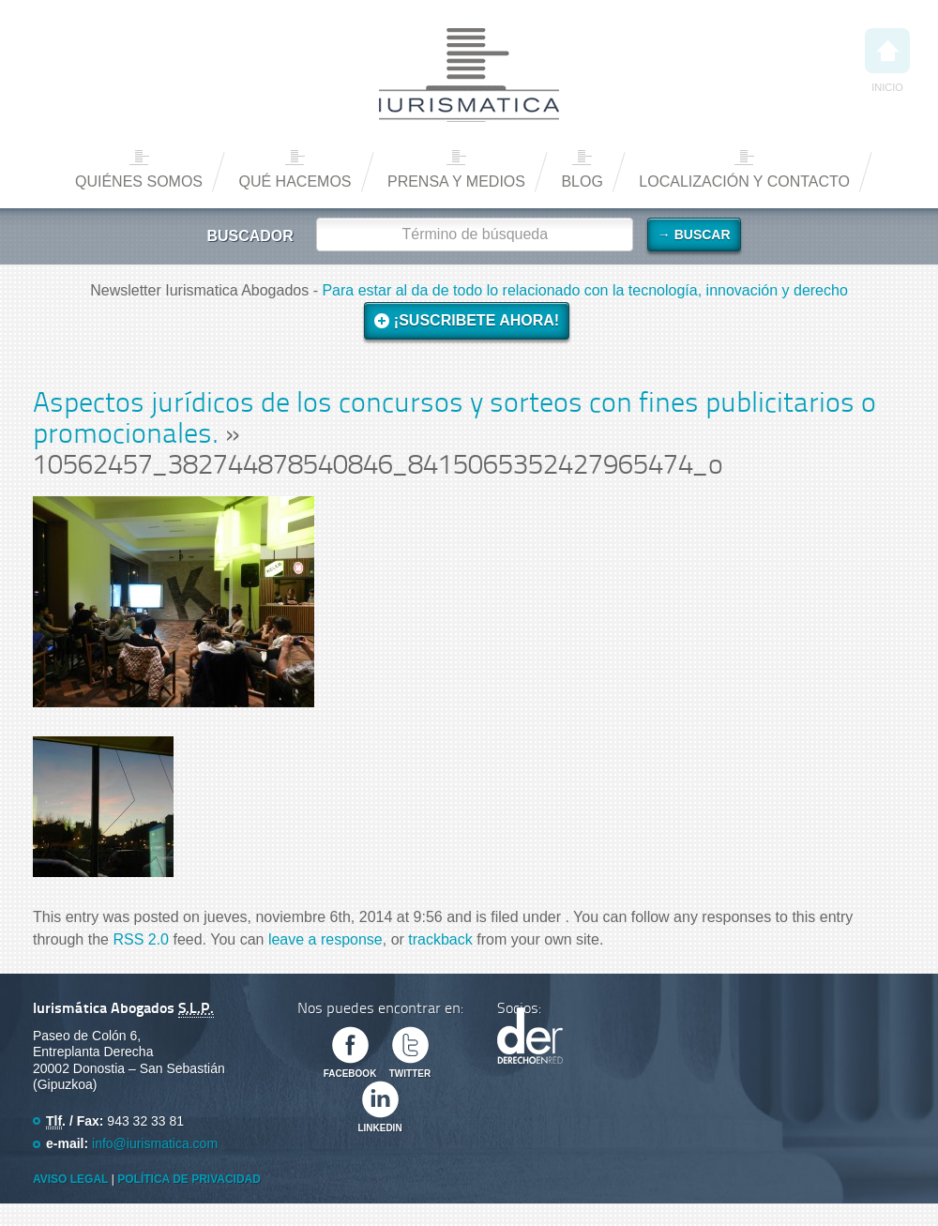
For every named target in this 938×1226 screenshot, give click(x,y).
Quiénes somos (139, 181)
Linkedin (379, 1128)
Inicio (887, 60)
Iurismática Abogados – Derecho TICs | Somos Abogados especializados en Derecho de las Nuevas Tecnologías (469, 75)
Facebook (350, 1073)
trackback (440, 939)
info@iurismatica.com (155, 1143)
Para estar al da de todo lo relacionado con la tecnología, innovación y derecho (584, 290)
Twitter (410, 1073)
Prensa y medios (456, 181)
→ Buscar (694, 234)
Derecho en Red (530, 1035)
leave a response (325, 939)
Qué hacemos (294, 181)
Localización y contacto (744, 181)
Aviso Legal (70, 1179)
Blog (581, 181)
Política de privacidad (189, 1179)
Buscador (249, 236)
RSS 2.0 (141, 939)
